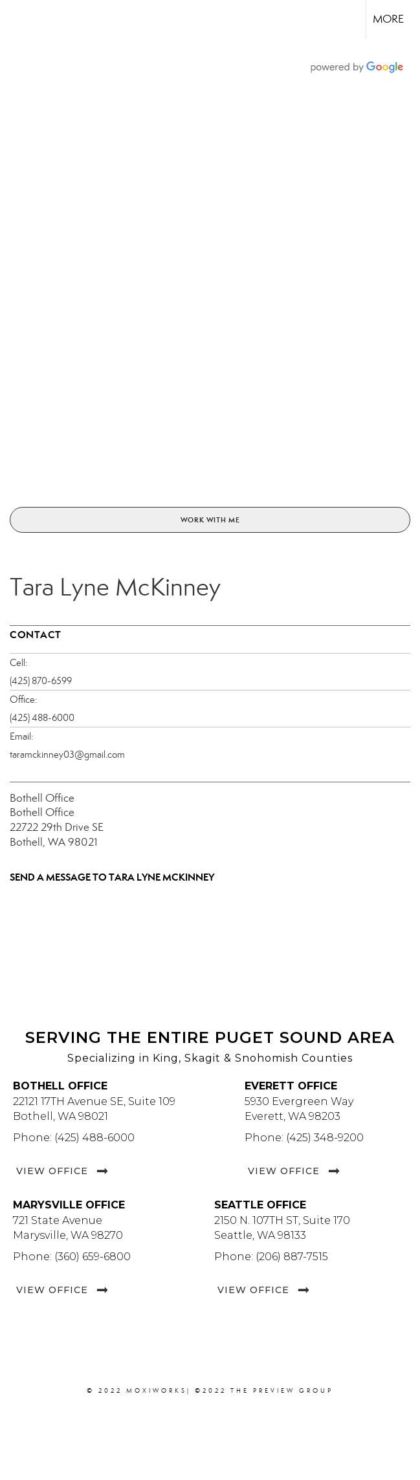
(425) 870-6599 (41, 681)
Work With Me (210, 519)
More (388, 19)
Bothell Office (42, 798)
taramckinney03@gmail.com (67, 754)
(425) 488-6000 (42, 718)
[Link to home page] (16, 19)
